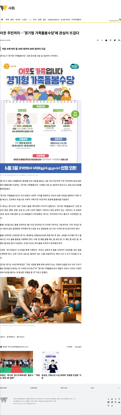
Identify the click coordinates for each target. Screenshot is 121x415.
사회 (30, 19)
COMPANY (33, 388)
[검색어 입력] (114, 20)
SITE (92, 388)
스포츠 (24, 19)
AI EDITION (65, 19)
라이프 (17, 19)
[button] (98, 40)
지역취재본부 (76, 19)
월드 (44, 19)
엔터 (12, 19)
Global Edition (53, 19)
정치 (34, 19)
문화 (39, 19)
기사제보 (69, 347)
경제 (7, 19)
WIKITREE (3, 388)
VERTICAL (64, 388)
